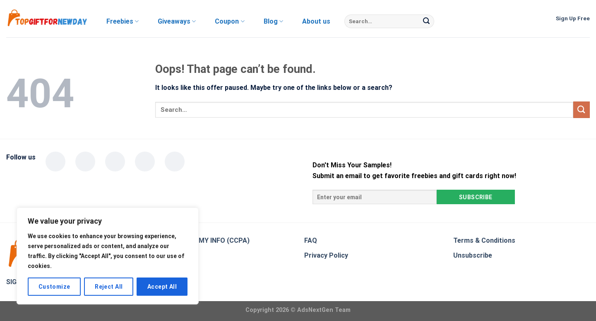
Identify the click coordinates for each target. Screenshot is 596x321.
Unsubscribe (472, 255)
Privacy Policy (326, 255)
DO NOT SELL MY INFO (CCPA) (202, 240)
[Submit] (426, 21)
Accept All (162, 286)
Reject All (109, 286)
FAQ (310, 240)
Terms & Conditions (484, 240)
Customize (54, 286)
